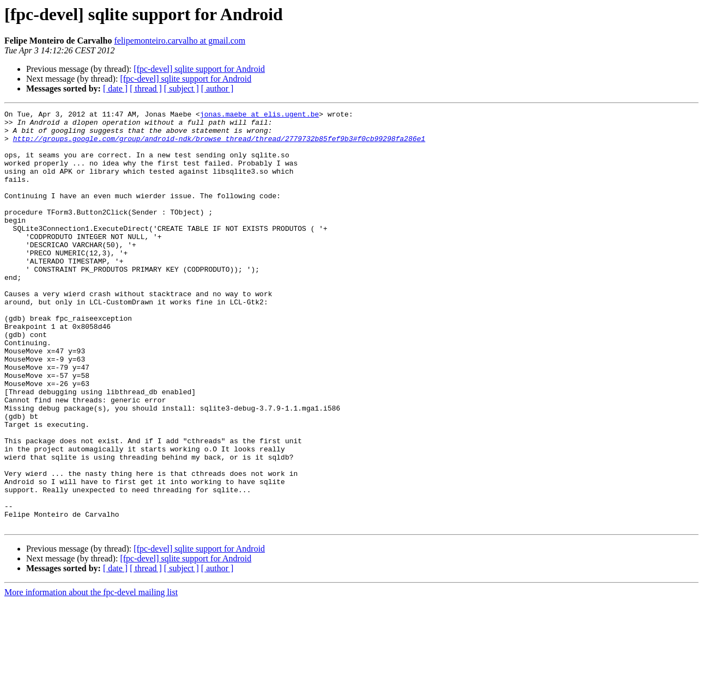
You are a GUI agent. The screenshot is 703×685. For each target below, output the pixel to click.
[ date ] (115, 88)
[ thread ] (146, 88)
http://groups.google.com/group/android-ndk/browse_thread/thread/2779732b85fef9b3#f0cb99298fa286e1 (219, 145)
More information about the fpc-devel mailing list (91, 675)
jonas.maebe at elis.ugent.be (259, 115)
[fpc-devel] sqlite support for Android (199, 69)
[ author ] (217, 88)
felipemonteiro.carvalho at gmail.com (179, 40)
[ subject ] (181, 88)
